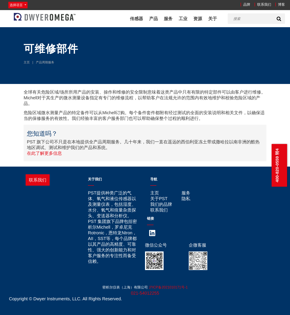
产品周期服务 (45, 62)
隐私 (186, 198)
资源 (197, 18)
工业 (183, 18)
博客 (281, 4)
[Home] (44, 17)
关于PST (159, 198)
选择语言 (17, 5)
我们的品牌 (161, 204)
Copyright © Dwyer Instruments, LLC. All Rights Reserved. (65, 298)
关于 (212, 18)
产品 (153, 18)
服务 (168, 18)
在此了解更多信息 (44, 153)
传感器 (136, 18)
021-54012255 (145, 293)
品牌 (246, 4)
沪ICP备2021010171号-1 (168, 287)
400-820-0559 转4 (277, 165)
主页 (27, 62)
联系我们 (264, 4)
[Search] (278, 18)
